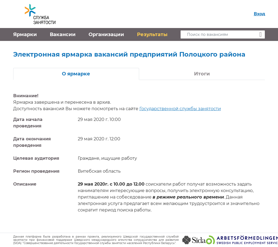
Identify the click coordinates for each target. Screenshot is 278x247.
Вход (259, 13)
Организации (106, 34)
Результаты (152, 34)
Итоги (202, 74)
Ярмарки (25, 34)
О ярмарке (76, 74)
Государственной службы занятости (180, 108)
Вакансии (63, 34)
